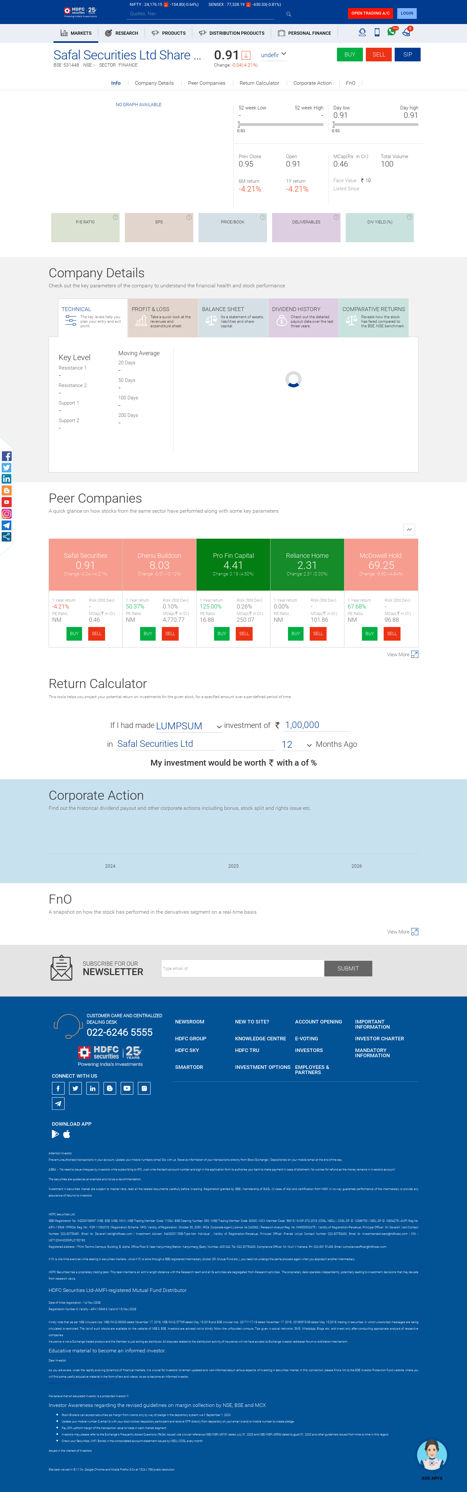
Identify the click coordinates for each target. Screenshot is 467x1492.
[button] (274, 55)
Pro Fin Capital (233, 555)
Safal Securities (85, 555)
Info (116, 83)
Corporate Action (312, 83)
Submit (348, 968)
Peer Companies (206, 83)
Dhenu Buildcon (159, 555)
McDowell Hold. (381, 555)
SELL (97, 633)
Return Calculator (259, 83)
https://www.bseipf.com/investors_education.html (81, 1383)
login (407, 13)
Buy (349, 54)
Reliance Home (307, 555)
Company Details (154, 83)
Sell (379, 54)
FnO (350, 83)
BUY (74, 633)
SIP (407, 54)
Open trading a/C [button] (370, 13)
